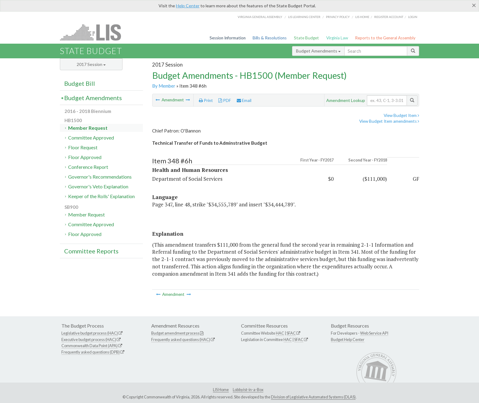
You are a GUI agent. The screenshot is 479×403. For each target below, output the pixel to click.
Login (412, 17)
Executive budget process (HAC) (88, 339)
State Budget (306, 37)
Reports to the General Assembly (385, 37)
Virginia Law (337, 37)
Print (206, 100)
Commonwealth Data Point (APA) (89, 345)
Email (244, 100)
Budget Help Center (347, 339)
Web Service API (374, 333)
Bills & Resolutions (270, 37)
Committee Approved (91, 137)
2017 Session (91, 64)
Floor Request (82, 147)
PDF (224, 100)
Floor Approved (84, 157)
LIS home (362, 17)
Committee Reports (91, 251)
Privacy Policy (338, 17)
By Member (163, 86)
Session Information (228, 37)
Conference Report (88, 167)
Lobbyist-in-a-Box (248, 389)
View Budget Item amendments (389, 121)
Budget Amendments (318, 50)
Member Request (88, 128)
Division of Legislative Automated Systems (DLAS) (313, 396)
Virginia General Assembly (260, 17)
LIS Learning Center (304, 17)
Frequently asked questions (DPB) (90, 352)
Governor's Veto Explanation (98, 186)
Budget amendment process (175, 333)
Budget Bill (79, 83)
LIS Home (221, 389)
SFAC (291, 333)
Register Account (388, 17)
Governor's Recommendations (100, 177)
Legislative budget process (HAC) (89, 333)
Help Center (187, 5)
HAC (280, 333)
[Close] (474, 5)
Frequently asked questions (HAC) (180, 339)
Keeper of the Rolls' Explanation (101, 196)
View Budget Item (401, 115)
